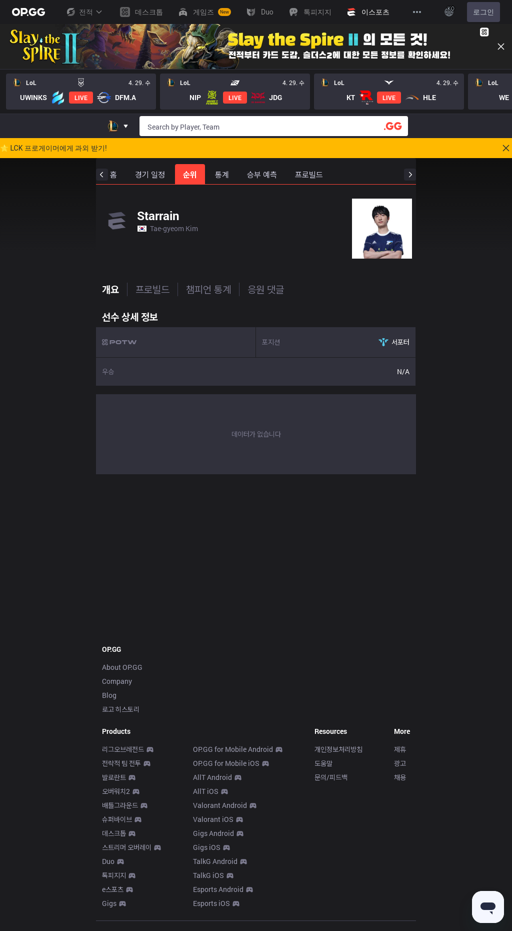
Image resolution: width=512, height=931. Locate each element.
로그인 (483, 12)
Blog (109, 695)
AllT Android (212, 777)
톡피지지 (114, 875)
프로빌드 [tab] (153, 289)
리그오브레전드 (123, 749)
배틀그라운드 (120, 805)
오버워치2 (116, 791)
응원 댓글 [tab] (266, 289)
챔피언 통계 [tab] (208, 289)
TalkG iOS (208, 875)
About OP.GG (122, 667)
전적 (84, 12)
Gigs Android (213, 833)
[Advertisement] (256, 556)
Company (117, 681)
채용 (400, 777)
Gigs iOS (206, 847)
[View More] (417, 12)
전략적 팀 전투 (121, 763)
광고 (400, 763)
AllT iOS (205, 791)
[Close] (501, 47)
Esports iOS (211, 903)
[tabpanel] (256, 390)
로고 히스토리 (121, 709)
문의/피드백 (331, 777)
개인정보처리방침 (338, 749)
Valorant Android (220, 805)
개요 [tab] (110, 289)
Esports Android (218, 889)
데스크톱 (114, 833)
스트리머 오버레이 (127, 847)
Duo (108, 861)
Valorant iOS (213, 819)
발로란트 (114, 777)
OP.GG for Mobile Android (233, 749)
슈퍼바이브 (117, 819)
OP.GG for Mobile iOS (226, 763)
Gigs (109, 903)
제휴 (400, 749)
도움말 (323, 763)
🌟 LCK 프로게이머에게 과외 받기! (53, 148)
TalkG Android (215, 861)
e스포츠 (113, 889)
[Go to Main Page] (28, 12)
